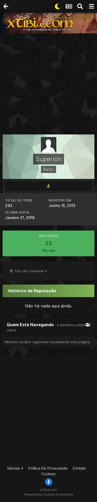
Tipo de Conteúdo (28, 271)
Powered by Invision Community (48, 494)
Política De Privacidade (48, 468)
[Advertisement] (48, 84)
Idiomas (15, 468)
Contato (79, 468)
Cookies (48, 474)
